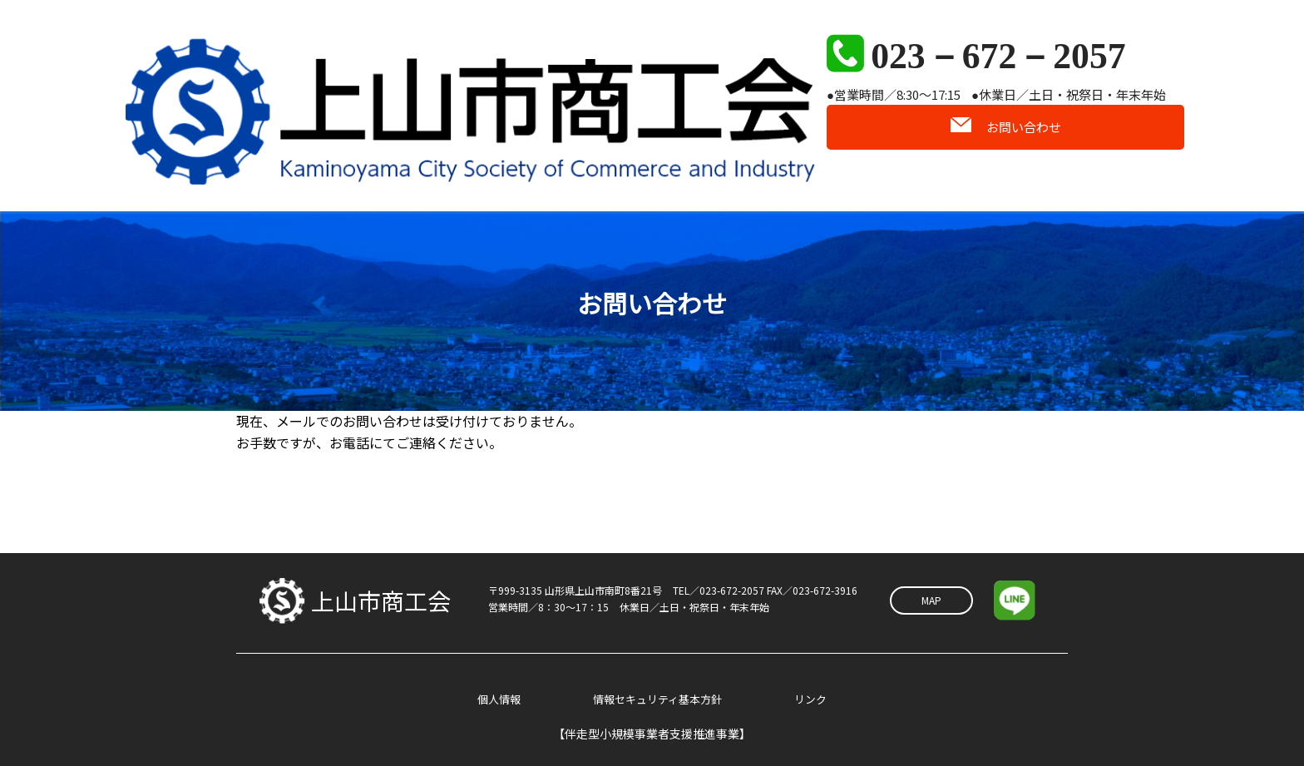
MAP (931, 563)
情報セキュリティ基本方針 (658, 663)
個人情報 (500, 663)
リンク (809, 663)
